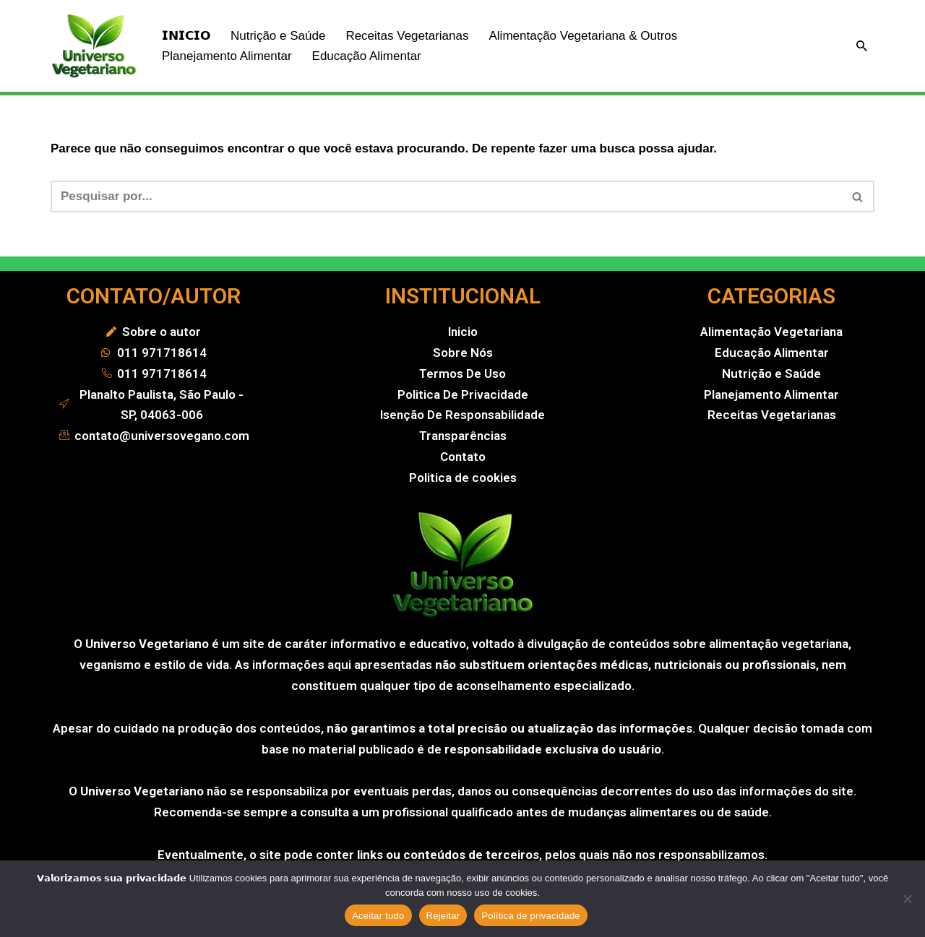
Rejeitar (443, 915)
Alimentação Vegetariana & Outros (583, 36)
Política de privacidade (530, 915)
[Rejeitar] (907, 898)
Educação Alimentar (366, 56)
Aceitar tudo (378, 915)
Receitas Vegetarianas (406, 36)
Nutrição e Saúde (278, 36)
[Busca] (861, 45)
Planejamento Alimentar (227, 56)
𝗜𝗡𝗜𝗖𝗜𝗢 (186, 36)
